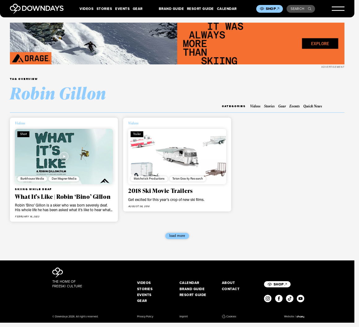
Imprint (184, 317)
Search (301, 8)
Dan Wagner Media (64, 179)
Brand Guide (171, 9)
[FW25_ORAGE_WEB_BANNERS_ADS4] (177, 43)
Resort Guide (200, 9)
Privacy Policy (145, 317)
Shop (272, 8)
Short (23, 134)
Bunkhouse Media (32, 179)
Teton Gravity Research (187, 179)
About (228, 283)
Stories (104, 9)
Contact (231, 289)
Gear (138, 9)
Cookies (229, 317)
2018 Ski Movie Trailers (160, 190)
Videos (86, 9)
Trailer (137, 134)
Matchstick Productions (149, 179)
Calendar (227, 9)
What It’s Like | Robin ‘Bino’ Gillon (62, 196)
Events (122, 9)
